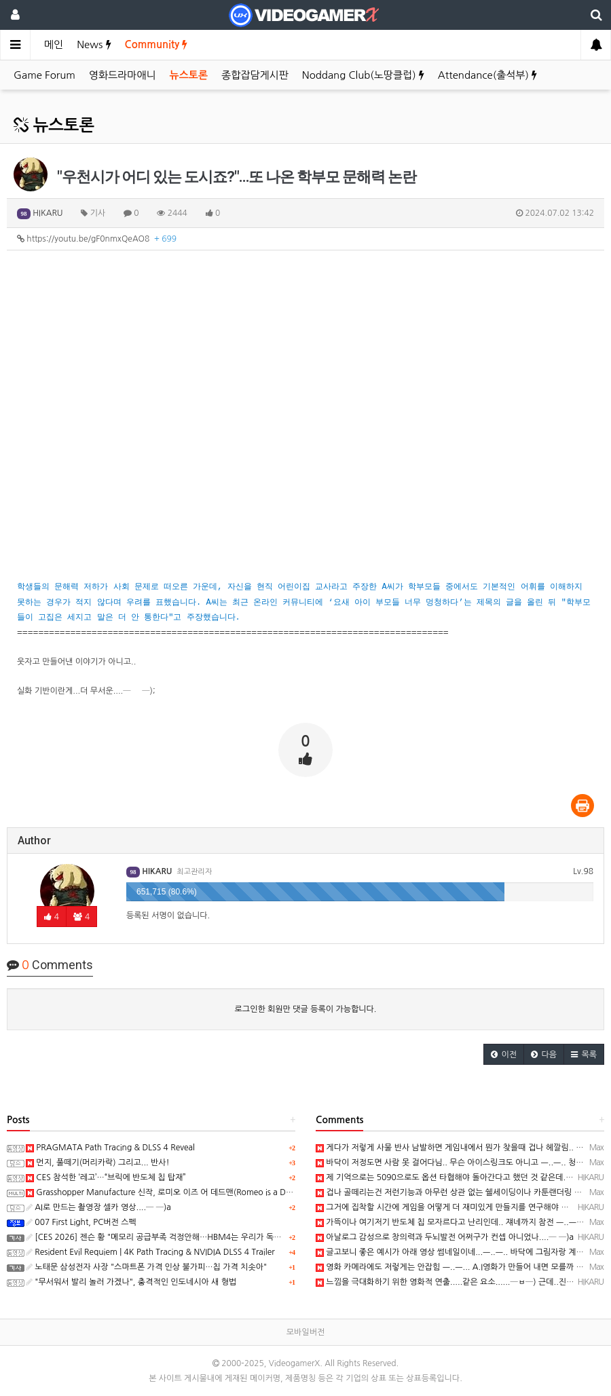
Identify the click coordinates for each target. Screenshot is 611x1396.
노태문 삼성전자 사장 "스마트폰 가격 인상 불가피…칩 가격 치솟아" (146, 1267)
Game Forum (44, 75)
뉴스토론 (189, 75)
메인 (53, 44)
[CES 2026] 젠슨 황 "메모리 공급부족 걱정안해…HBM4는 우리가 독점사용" (163, 1237)
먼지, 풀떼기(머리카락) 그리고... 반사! (98, 1162)
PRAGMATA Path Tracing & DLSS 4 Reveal (110, 1148)
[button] (503, 1054)
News (94, 44)
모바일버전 (305, 1332)
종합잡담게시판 (255, 75)
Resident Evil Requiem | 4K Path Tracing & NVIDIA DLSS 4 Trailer (150, 1252)
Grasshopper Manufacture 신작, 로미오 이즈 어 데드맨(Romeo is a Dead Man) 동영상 (187, 1192)
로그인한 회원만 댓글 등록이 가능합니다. (306, 1009)
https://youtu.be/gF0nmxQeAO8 (97, 239)
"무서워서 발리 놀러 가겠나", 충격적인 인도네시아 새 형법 (131, 1282)
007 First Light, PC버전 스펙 (81, 1222)
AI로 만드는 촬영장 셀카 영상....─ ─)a (98, 1207)
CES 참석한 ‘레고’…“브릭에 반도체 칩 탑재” (106, 1177)
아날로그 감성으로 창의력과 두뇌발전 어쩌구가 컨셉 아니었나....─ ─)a (445, 1237)
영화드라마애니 (122, 75)
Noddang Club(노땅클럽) (363, 75)
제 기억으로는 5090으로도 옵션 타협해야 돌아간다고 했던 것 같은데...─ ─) (453, 1177)
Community (156, 44)
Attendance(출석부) (487, 75)
